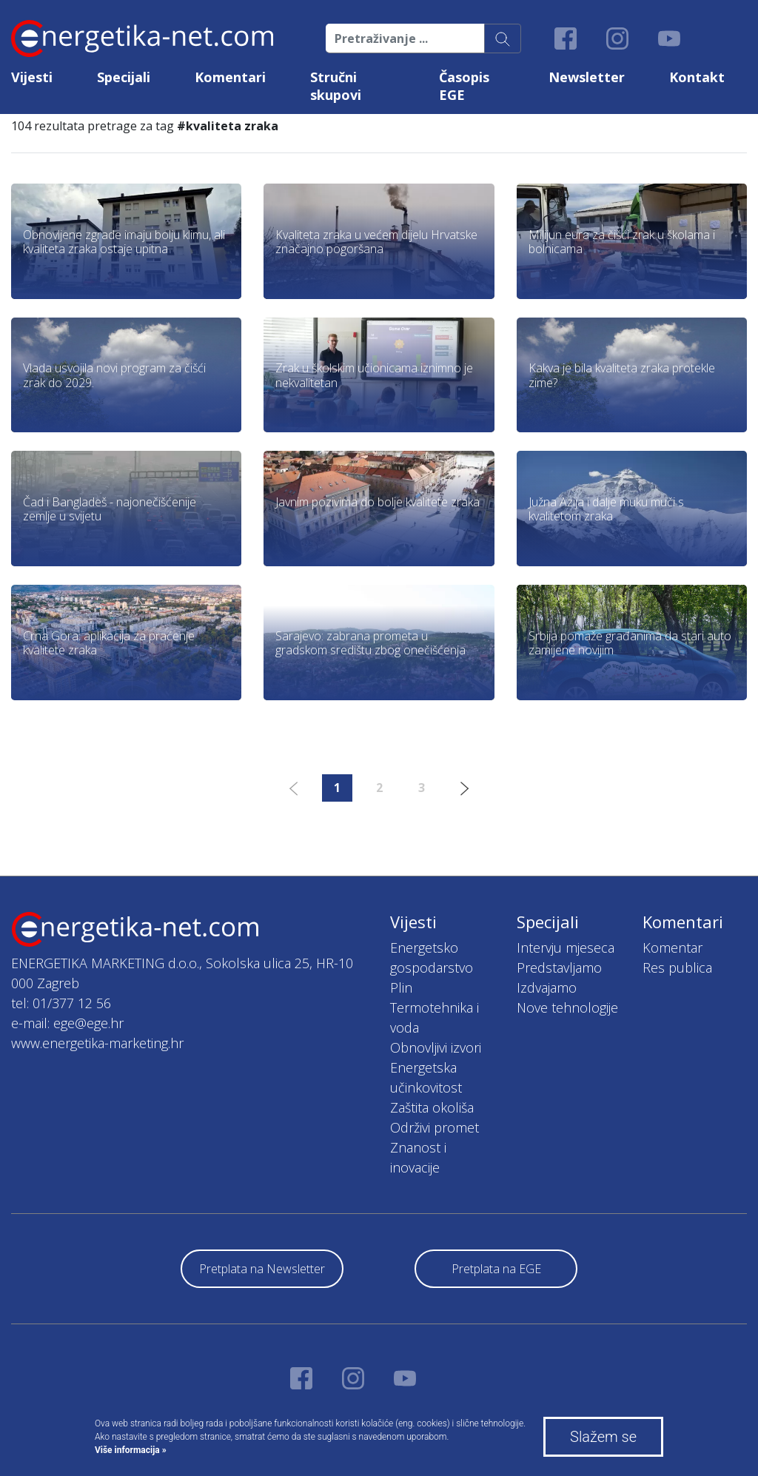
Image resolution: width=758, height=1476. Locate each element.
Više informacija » (131, 1450)
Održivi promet (434, 1127)
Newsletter (587, 77)
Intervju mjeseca (565, 947)
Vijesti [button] (32, 77)
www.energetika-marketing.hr (97, 1043)
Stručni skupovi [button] (335, 86)
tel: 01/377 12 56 (61, 1003)
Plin (401, 987)
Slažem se (603, 1437)
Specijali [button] (123, 77)
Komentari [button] (230, 77)
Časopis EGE (464, 86)
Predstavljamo (559, 967)
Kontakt (697, 77)
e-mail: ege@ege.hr (67, 1023)
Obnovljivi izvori (435, 1047)
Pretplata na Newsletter (262, 1269)
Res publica (677, 967)
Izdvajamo (547, 987)
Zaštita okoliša (432, 1107)
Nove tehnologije (567, 1007)
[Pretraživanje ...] (405, 38)
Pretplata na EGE (496, 1269)
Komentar (672, 947)
